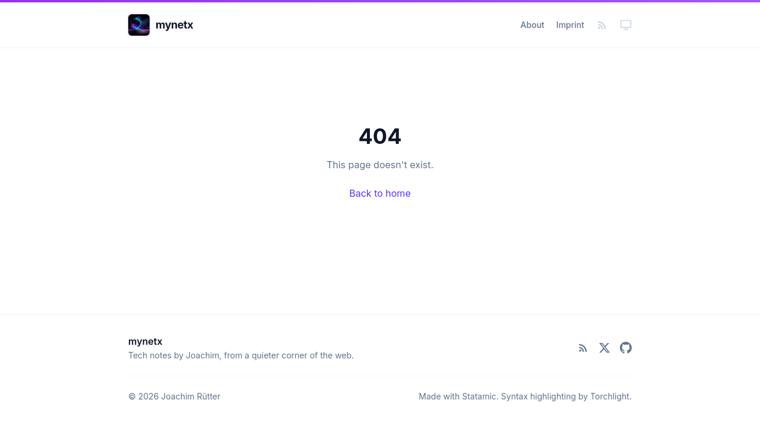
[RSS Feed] (602, 25)
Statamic (479, 396)
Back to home (379, 193)
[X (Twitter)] (604, 348)
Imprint (570, 25)
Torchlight (609, 396)
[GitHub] (626, 348)
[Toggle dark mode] (626, 25)
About (532, 25)
